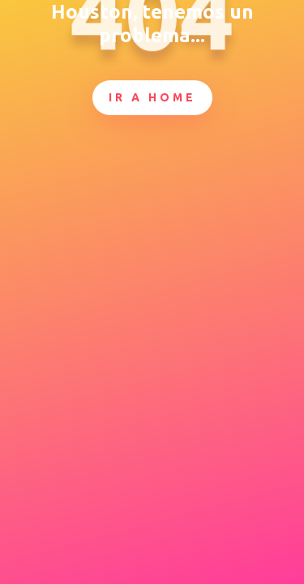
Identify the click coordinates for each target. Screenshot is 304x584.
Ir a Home (152, 97)
